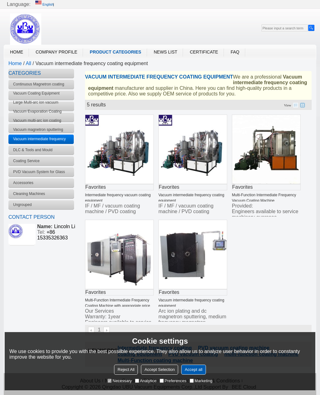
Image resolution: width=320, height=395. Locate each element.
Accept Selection (159, 369)
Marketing (201, 380)
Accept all (193, 369)
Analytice (146, 380)
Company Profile (56, 51)
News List (165, 51)
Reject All (126, 369)
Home (16, 51)
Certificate (204, 51)
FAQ (235, 51)
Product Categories (115, 51)
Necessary (120, 380)
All (28, 63)
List (295, 105)
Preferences (173, 380)
